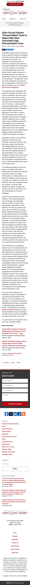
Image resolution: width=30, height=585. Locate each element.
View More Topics (7, 454)
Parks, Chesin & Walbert (20, 576)
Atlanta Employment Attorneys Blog (15, 12)
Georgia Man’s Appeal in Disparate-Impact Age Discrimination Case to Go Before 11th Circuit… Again (14, 331)
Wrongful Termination (8, 452)
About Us (23, 19)
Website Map (15, 546)
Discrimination (6, 431)
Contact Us (15, 542)
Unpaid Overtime (7, 429)
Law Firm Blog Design (15, 583)
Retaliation (5, 434)
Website (13, 19)
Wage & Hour (6, 444)
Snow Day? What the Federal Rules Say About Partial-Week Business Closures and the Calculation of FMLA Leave (14, 492)
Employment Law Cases (9, 436)
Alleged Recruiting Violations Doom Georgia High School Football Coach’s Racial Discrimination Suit (14, 343)
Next (18, 362)
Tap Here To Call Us (15, 4)
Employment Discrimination (14, 353)
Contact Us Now (15, 404)
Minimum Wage (6, 449)
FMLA (4, 439)
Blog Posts (15, 552)
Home (4, 19)
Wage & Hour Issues (8, 446)
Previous (6, 362)
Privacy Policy (15, 549)
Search (15, 469)
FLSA (3, 426)
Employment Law (7, 441)
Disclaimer (15, 539)
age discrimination (8, 309)
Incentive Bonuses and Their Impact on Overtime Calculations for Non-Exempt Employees (14, 501)
